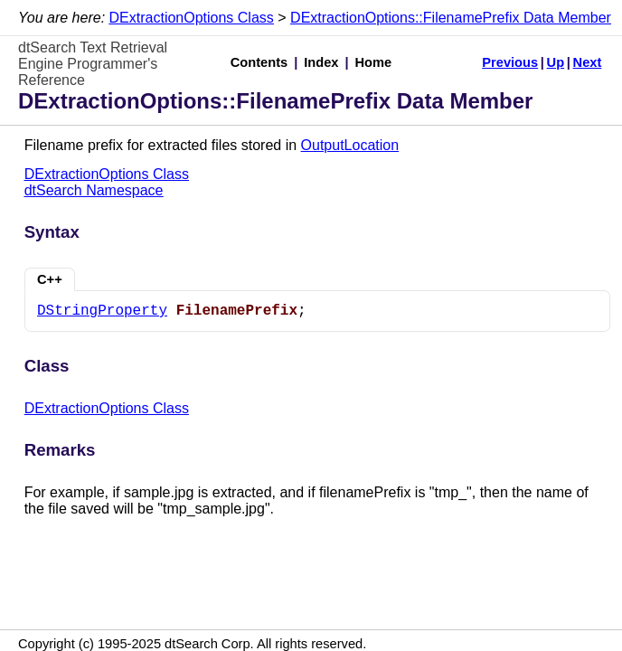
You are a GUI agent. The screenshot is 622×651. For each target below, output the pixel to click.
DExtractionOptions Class (191, 17)
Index (321, 62)
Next (587, 62)
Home (373, 62)
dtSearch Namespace (94, 190)
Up (556, 62)
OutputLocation (350, 145)
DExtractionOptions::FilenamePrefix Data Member (450, 17)
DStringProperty (102, 311)
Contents (259, 62)
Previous (510, 62)
